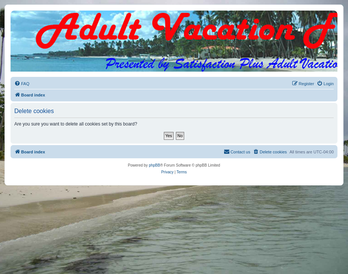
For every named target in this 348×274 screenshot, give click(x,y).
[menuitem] (21, 83)
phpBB (154, 165)
